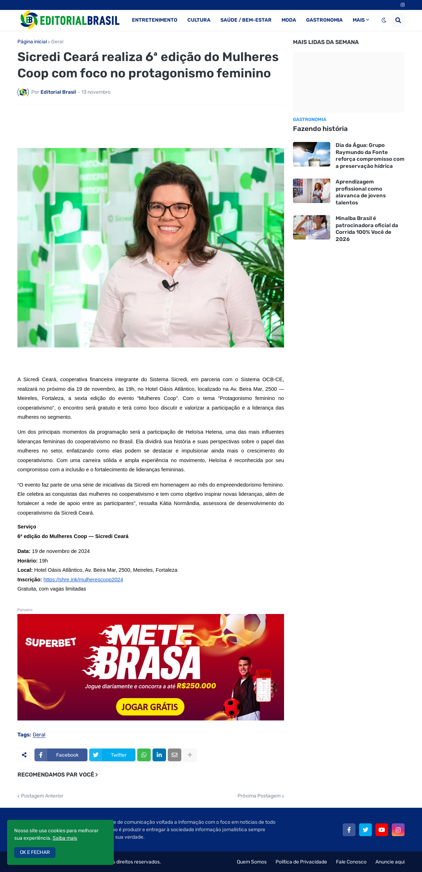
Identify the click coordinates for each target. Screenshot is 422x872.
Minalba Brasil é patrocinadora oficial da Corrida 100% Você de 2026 (367, 228)
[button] (384, 20)
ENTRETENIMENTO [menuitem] (154, 20)
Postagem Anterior (42, 796)
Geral (57, 41)
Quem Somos (252, 862)
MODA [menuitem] (289, 20)
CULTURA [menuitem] (198, 20)
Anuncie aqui (390, 862)
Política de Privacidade (301, 862)
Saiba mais (65, 838)
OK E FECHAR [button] (35, 852)
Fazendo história (320, 129)
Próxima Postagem (259, 796)
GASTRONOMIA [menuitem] (324, 20)
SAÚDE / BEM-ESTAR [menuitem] (246, 20)
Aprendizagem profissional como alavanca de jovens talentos (361, 192)
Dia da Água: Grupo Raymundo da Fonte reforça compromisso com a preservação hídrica (370, 155)
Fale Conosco (351, 862)
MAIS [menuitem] (359, 20)
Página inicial (32, 41)
